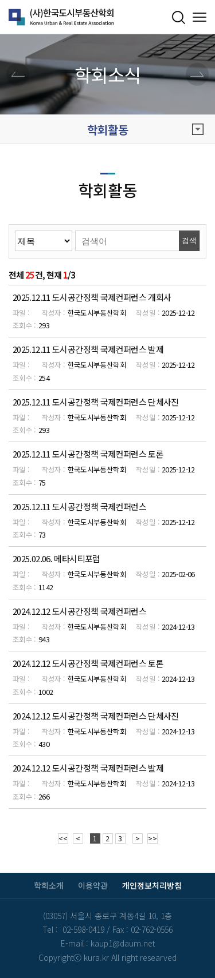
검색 (189, 240)
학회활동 (145, 129)
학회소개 (49, 885)
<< (63, 838)
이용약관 (93, 885)
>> (152, 838)
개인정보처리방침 (152, 885)
